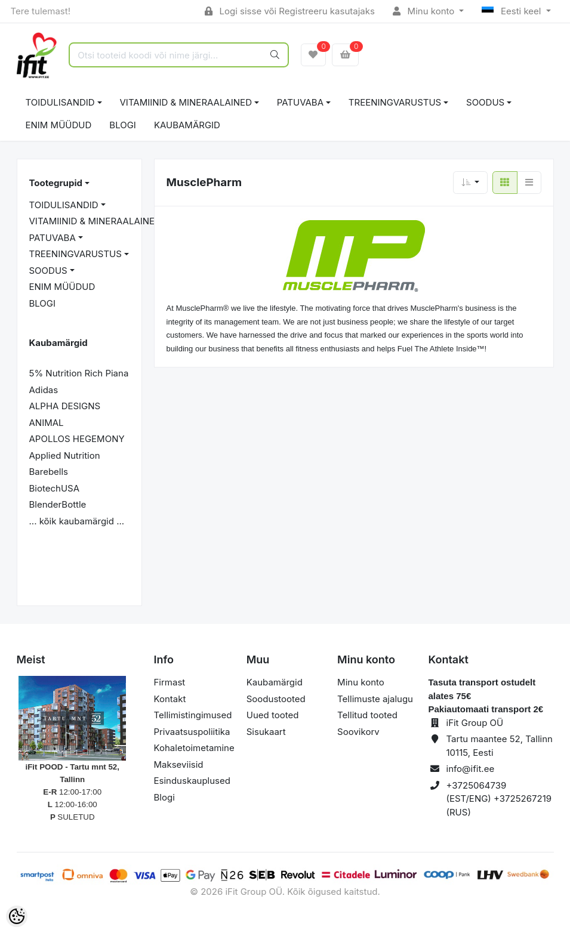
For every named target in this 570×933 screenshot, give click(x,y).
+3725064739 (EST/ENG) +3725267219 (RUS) (499, 799)
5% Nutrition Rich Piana (79, 373)
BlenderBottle (58, 504)
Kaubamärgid (187, 125)
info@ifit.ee (470, 768)
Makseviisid (179, 764)
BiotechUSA (54, 488)
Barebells (49, 471)
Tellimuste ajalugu (375, 699)
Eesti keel (512, 11)
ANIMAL (46, 422)
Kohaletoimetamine (194, 747)
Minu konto (425, 11)
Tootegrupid (55, 183)
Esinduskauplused (192, 780)
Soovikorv (358, 731)
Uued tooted (273, 715)
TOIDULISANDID (60, 102)
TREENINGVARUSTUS (395, 102)
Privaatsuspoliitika (192, 731)
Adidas (43, 390)
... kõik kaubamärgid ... (77, 521)
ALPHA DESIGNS (65, 406)
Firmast (170, 682)
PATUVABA (300, 102)
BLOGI (122, 125)
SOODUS (485, 102)
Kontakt (170, 699)
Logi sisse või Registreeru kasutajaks (290, 11)
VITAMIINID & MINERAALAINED (186, 102)
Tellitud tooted (367, 715)
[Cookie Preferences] (16, 916)
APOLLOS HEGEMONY (77, 438)
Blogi (164, 797)
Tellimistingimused (193, 715)
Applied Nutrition (64, 455)
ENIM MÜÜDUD (59, 125)
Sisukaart (266, 731)
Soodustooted (276, 699)
